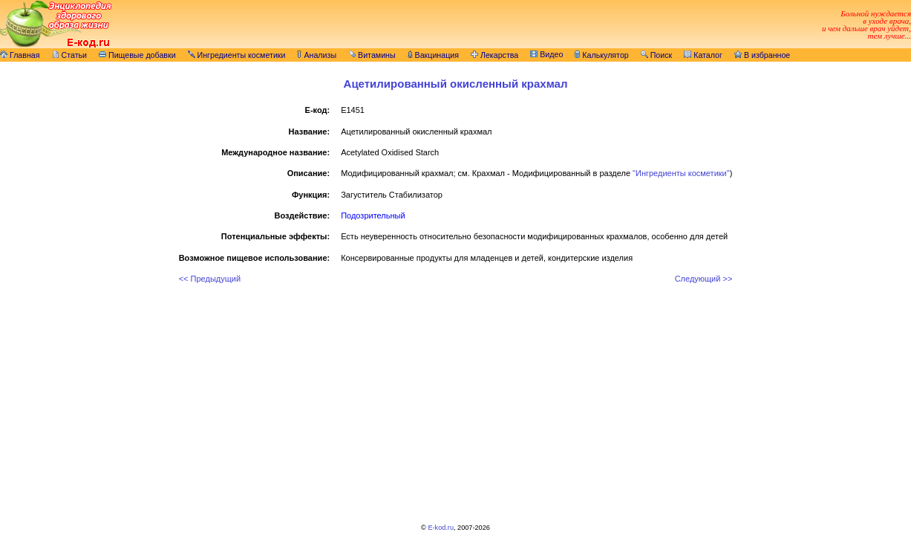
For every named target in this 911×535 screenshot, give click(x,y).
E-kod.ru (441, 527)
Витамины (372, 55)
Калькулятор (601, 55)
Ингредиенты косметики (237, 55)
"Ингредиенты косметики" (681, 173)
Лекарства (494, 55)
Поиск (657, 55)
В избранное (762, 55)
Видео (546, 54)
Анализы (316, 55)
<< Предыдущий (210, 278)
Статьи (70, 55)
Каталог (703, 55)
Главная (20, 55)
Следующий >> (704, 278)
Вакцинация (433, 55)
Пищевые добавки (137, 55)
